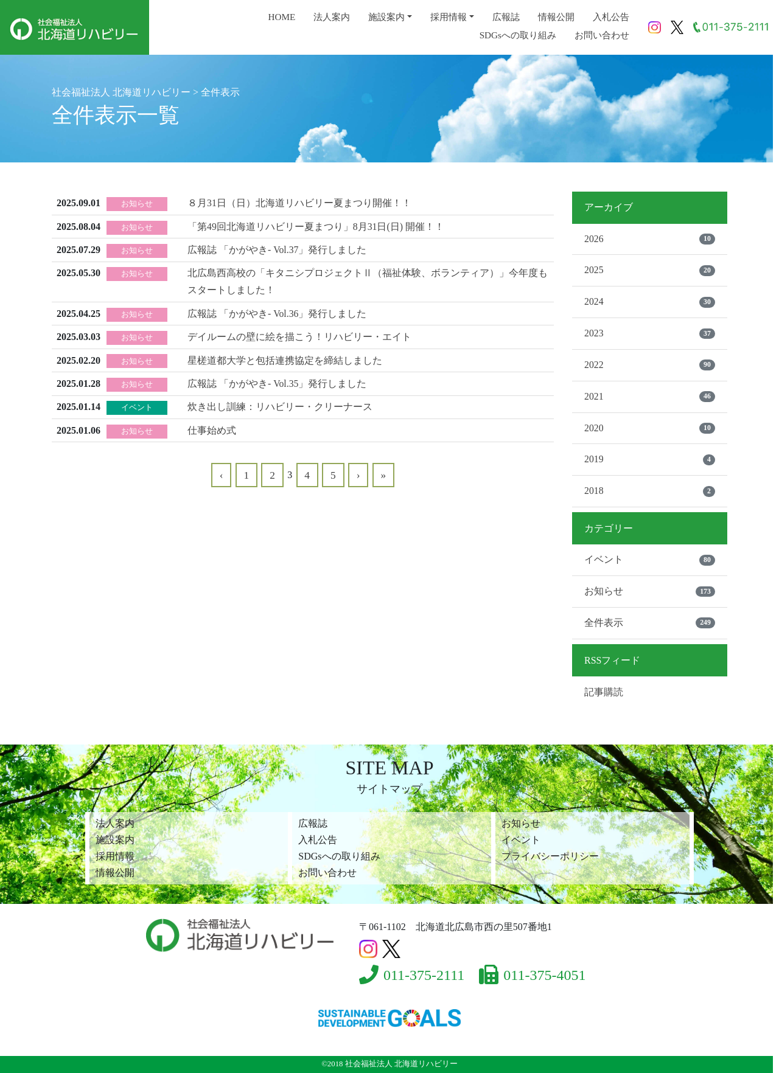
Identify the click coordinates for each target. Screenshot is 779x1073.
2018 (649, 493)
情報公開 (556, 17)
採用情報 (448, 17)
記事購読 (603, 694)
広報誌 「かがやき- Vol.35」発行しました (277, 380)
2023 (649, 334)
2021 (649, 397)
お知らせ (649, 593)
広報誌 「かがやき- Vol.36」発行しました (277, 312)
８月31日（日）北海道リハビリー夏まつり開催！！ (299, 203)
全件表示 (649, 625)
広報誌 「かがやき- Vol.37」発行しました (277, 249)
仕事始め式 (211, 426)
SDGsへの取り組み (518, 35)
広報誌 (506, 17)
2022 (649, 366)
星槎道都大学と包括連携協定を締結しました (284, 357)
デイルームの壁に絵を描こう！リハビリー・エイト (299, 334)
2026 (649, 239)
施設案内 (386, 17)
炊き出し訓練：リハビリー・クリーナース (279, 403)
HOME (281, 17)
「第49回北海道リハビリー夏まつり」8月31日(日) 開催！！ (316, 226)
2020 (649, 429)
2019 (649, 461)
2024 (649, 302)
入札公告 (611, 17)
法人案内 (331, 17)
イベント (649, 562)
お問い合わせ (602, 35)
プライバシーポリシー (550, 856)
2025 (649, 270)
